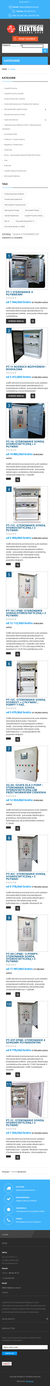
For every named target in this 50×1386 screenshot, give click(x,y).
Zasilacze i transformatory (14, 139)
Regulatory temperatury (13, 144)
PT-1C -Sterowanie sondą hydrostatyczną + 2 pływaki (25, 1123)
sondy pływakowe (11, 216)
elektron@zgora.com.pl (29, 7)
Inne (5, 160)
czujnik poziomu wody (33, 216)
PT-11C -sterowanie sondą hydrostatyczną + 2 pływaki (25, 528)
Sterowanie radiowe (12, 176)
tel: (14, 15)
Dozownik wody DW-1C (25, 221)
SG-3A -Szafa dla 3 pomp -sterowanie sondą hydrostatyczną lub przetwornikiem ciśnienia (26, 788)
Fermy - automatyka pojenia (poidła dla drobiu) (22, 155)
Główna (5, 1234)
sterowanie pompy (11, 210)
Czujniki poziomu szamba (14, 93)
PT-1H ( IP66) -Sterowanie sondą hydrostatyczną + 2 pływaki (26, 613)
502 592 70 (21, 16)
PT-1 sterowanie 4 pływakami (19, 293)
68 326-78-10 (29, 11)
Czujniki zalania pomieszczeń (15, 171)
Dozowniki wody (10, 134)
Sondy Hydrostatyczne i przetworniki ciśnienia (21, 104)
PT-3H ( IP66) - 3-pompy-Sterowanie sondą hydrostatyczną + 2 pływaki (22, 957)
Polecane (7, 165)
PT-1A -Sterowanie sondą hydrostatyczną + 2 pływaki (25, 444)
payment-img (25, 1364)
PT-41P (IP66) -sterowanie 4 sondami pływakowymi (25, 1041)
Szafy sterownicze (11, 120)
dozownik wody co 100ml (14, 226)
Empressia (29, 1381)
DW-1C (7, 221)
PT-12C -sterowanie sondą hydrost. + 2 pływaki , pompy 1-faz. (25, 702)
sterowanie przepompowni (15, 205)
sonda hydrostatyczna (13, 199)
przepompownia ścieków (14, 194)
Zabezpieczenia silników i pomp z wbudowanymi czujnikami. (21, 127)
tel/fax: (20, 11)
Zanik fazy (8, 150)
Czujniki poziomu (10, 88)
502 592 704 (9, 1278)
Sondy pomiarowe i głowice (14, 99)
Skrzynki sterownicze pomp (14, 114)
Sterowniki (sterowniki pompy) (15, 109)
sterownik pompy (32, 210)
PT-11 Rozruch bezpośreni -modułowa (26, 368)
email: (16, 7)
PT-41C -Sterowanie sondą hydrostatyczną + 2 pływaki (25, 876)
